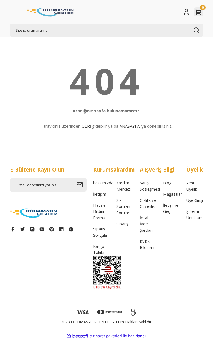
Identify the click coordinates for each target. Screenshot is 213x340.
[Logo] (51, 12)
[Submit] (82, 185)
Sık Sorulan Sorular (123, 206)
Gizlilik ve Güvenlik (148, 203)
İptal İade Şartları (146, 224)
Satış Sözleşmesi (150, 186)
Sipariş (122, 223)
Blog (167, 182)
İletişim (99, 194)
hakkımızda (103, 182)
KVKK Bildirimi (147, 244)
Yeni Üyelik (191, 186)
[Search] (106, 30)
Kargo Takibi (98, 249)
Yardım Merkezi (123, 186)
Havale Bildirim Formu (100, 211)
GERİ (86, 126)
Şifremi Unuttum (194, 214)
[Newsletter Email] (48, 185)
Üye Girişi (194, 200)
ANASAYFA (130, 126)
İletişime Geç (170, 208)
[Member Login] (186, 11)
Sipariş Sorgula (100, 232)
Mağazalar (172, 194)
